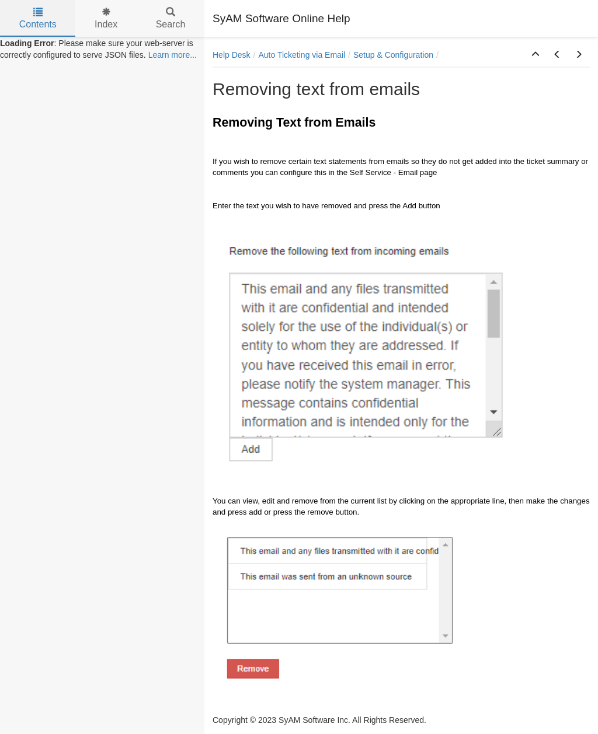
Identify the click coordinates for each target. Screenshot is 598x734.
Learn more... (172, 55)
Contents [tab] (38, 18)
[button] (535, 55)
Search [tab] (171, 18)
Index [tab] (106, 18)
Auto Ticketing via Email (301, 55)
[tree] (102, 49)
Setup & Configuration (393, 55)
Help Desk (232, 55)
